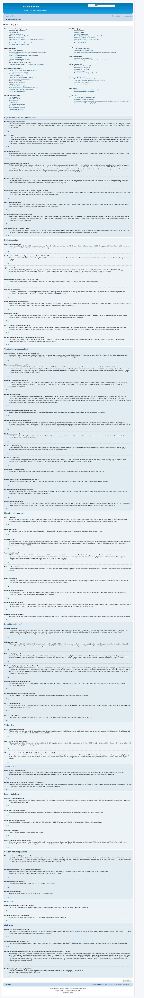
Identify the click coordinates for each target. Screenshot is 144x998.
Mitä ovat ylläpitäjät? (79, 30)
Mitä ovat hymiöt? (13, 100)
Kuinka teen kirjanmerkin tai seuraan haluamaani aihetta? (89, 80)
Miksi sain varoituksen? (15, 84)
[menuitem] (14, 16)
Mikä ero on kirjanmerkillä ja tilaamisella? (85, 78)
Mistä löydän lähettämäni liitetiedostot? (84, 91)
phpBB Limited (75, 931)
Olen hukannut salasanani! (16, 41)
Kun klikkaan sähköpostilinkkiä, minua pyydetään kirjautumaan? (26, 64)
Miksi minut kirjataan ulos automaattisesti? (20, 42)
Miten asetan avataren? (15, 61)
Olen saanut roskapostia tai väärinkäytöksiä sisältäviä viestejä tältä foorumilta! (95, 52)
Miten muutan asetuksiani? (16, 50)
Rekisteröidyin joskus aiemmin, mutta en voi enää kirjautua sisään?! (27, 39)
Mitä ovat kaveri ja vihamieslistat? (83, 58)
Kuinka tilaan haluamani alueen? (83, 82)
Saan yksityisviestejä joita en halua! (83, 50)
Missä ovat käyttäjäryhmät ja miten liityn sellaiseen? (88, 35)
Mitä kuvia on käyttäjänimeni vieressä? (19, 59)
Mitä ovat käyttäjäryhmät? (81, 34)
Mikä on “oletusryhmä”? (80, 41)
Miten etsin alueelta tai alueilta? (82, 66)
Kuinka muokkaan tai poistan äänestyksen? (21, 79)
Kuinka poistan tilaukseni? (81, 84)
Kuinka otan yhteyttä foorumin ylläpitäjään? (85, 103)
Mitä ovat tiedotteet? (14, 105)
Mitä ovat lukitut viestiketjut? (16, 109)
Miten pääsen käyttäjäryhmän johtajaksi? (85, 37)
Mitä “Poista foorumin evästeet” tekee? (19, 44)
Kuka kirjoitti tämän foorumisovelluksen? (85, 97)
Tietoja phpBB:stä (32, 933)
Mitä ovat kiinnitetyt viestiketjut (17, 107)
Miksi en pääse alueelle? (15, 80)
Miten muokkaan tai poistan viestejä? (19, 72)
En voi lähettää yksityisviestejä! (82, 48)
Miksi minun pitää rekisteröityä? (17, 30)
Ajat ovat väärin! (13, 54)
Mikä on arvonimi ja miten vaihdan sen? (19, 62)
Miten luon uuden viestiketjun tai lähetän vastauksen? (23, 70)
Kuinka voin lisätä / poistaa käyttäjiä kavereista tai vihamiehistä (91, 60)
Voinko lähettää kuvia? (15, 102)
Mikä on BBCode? (14, 97)
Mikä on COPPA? (13, 32)
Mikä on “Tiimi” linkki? (80, 42)
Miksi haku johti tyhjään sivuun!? (82, 69)
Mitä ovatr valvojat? (79, 32)
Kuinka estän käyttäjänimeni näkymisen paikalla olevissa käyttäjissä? (28, 52)
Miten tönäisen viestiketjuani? (17, 91)
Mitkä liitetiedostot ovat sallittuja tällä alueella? (86, 90)
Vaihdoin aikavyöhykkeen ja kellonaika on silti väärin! (23, 55)
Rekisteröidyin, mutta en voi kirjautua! (19, 35)
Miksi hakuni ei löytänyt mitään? (82, 67)
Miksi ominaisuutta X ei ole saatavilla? (84, 99)
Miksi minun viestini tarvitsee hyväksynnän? (21, 89)
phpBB (57, 293)
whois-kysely (12, 955)
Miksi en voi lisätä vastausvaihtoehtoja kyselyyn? (22, 77)
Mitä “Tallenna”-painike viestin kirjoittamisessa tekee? (23, 87)
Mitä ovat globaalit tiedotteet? (17, 104)
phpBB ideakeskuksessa (81, 943)
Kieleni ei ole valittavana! (15, 57)
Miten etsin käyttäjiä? (79, 71)
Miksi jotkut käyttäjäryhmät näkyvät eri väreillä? (86, 39)
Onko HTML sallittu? (14, 99)
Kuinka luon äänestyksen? (16, 75)
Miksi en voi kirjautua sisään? (17, 37)
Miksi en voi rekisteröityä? (16, 34)
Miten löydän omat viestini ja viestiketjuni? (85, 73)
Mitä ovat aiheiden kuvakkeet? (17, 111)
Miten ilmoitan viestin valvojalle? (17, 86)
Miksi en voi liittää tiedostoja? (17, 82)
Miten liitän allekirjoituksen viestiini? (18, 74)
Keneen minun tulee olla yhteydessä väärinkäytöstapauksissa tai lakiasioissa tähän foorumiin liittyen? (101, 101)
